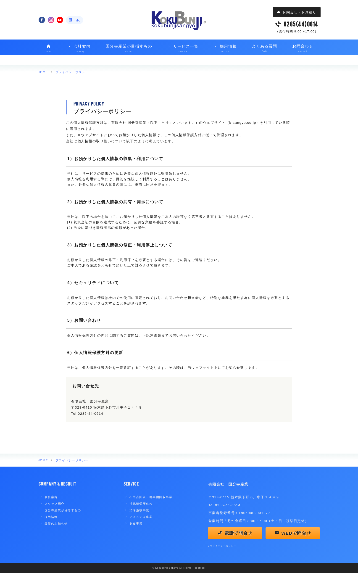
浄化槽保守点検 (141, 503)
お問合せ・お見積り (299, 12)
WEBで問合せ (296, 533)
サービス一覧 (183, 48)
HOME (42, 72)
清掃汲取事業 (140, 510)
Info (77, 20)
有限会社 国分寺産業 (229, 483)
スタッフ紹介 (55, 503)
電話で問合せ (238, 533)
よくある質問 (264, 48)
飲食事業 (136, 523)
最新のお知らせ (57, 523)
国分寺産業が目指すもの (129, 48)
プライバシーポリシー (73, 72)
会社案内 (79, 48)
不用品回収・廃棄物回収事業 (152, 497)
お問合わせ (302, 48)
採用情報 (225, 48)
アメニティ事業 (141, 517)
